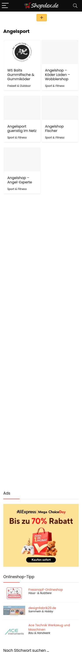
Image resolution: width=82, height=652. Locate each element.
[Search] (75, 6)
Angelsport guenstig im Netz (21, 128)
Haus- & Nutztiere (40, 593)
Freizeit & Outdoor (19, 86)
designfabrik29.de (42, 608)
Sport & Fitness (55, 86)
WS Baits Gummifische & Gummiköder (20, 75)
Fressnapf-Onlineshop (45, 589)
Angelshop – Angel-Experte (19, 180)
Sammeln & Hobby (40, 611)
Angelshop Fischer (54, 128)
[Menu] (5, 6)
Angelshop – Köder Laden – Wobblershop (57, 75)
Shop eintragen (41, 17)
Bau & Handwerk (39, 633)
